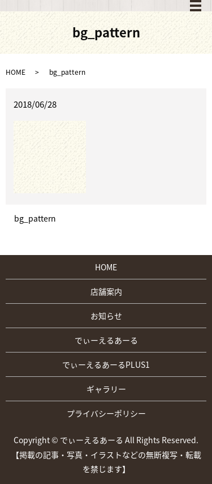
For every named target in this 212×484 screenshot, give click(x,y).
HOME (15, 72)
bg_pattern (35, 218)
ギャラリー (106, 388)
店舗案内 (106, 291)
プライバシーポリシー (106, 413)
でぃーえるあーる (106, 340)
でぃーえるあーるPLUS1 (106, 364)
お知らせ (106, 315)
